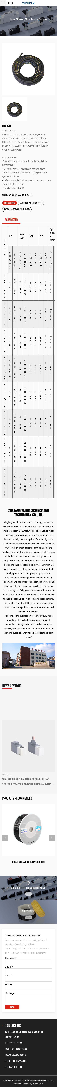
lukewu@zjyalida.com (15, 1054)
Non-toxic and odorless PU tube (28, 862)
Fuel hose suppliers (23, 526)
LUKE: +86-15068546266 (16, 1048)
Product (20, 19)
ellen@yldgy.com (13, 1066)
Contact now (9, 203)
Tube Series (31, 19)
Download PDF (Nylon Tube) (31, 203)
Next (52, 838)
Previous (5, 838)
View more (28, 893)
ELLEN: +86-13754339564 (16, 1060)
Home (12, 19)
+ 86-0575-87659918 (14, 1042)
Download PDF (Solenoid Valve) (17, 209)
